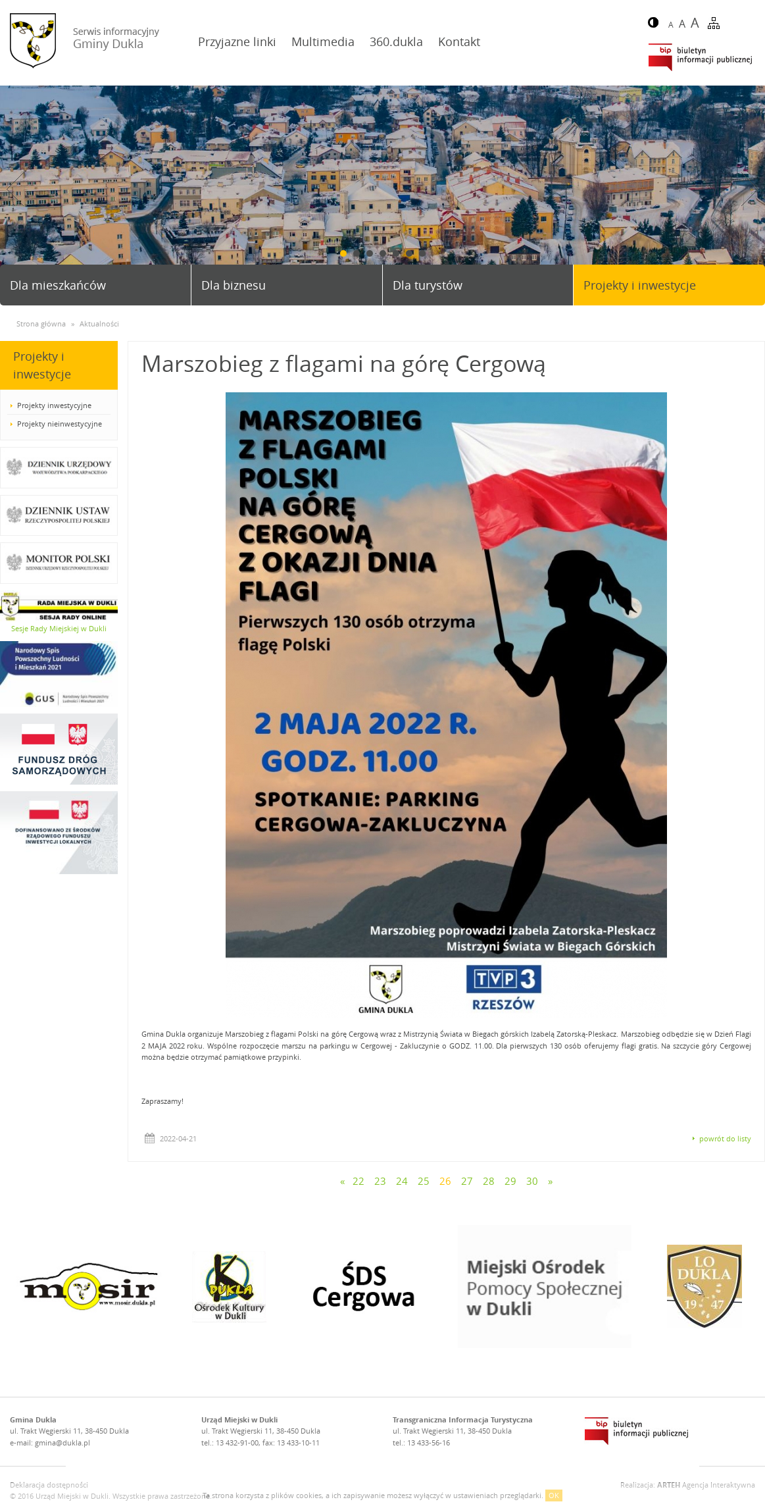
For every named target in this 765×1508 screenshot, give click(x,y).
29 (510, 1180)
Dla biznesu (233, 285)
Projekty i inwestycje (639, 285)
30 (532, 1180)
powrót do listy (725, 1138)
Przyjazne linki (237, 41)
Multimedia (323, 41)
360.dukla (396, 41)
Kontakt (459, 41)
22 (358, 1180)
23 (380, 1180)
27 (467, 1180)
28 (489, 1180)
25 (424, 1180)
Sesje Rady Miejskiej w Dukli (59, 628)
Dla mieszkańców (58, 285)
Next (749, 189)
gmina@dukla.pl (62, 1442)
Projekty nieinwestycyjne (59, 424)
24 (402, 1180)
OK (554, 1495)
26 (445, 1180)
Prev (15, 189)
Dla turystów (427, 285)
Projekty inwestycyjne (54, 405)
